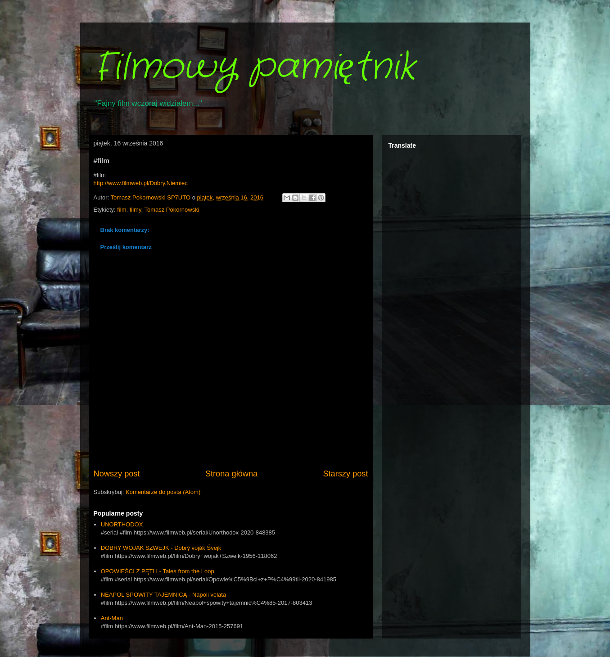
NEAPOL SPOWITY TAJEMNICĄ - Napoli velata (163, 594)
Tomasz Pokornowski (171, 209)
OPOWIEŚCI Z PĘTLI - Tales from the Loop (157, 571)
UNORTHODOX (122, 524)
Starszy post (345, 473)
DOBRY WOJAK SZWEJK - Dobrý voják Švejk (161, 547)
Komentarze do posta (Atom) (163, 492)
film (121, 209)
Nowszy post (117, 473)
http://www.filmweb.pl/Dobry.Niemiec (141, 183)
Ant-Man (112, 618)
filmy (135, 209)
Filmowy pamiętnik (255, 67)
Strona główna (231, 473)
